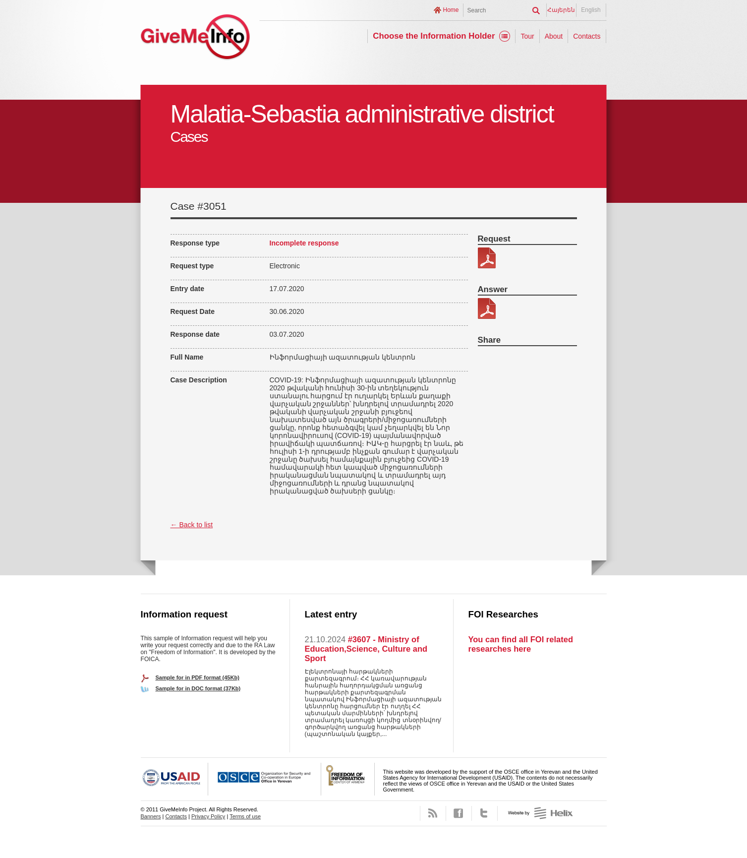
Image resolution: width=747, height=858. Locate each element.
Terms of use (245, 816)
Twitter (484, 813)
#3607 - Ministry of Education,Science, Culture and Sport (366, 649)
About (554, 36)
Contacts (586, 36)
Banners (151, 816)
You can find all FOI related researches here (520, 644)
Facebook (458, 813)
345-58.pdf (487, 257)
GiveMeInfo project (195, 38)
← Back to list (192, 525)
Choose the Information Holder (434, 36)
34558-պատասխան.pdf (487, 308)
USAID (174, 779)
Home (451, 9)
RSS (433, 813)
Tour (527, 36)
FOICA (348, 779)
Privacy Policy (208, 816)
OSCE (264, 779)
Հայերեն (561, 9)
